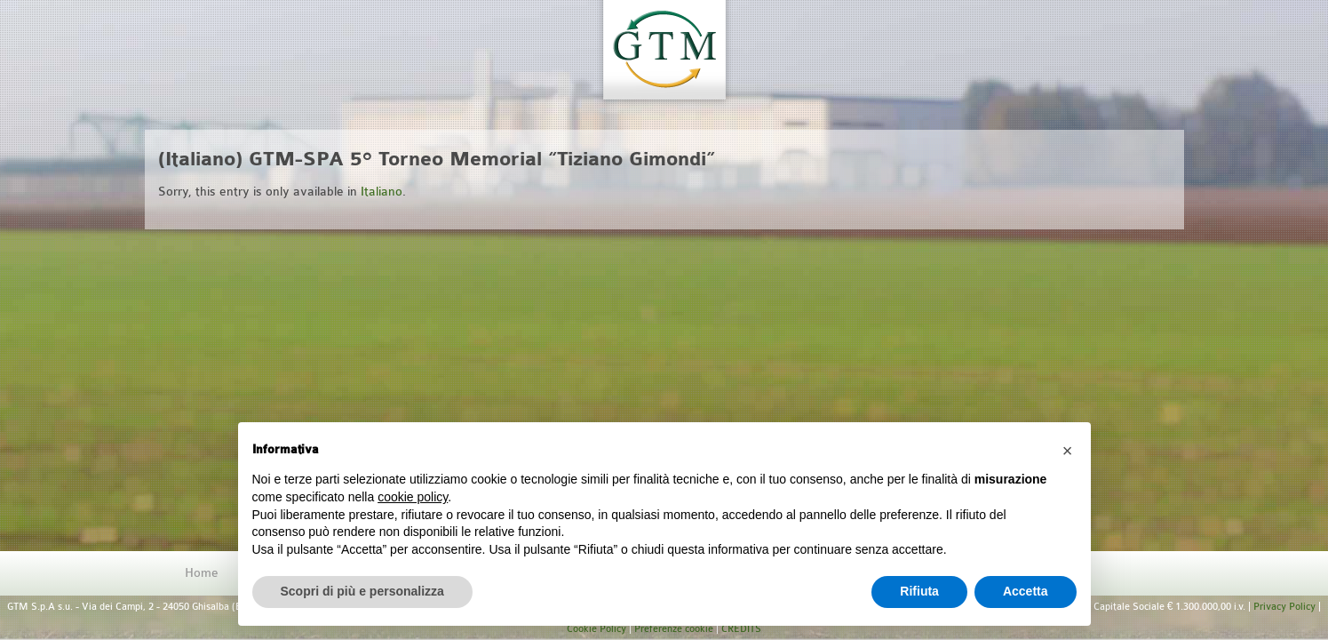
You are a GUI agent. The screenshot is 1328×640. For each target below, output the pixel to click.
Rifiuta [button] (919, 591)
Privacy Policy (1284, 606)
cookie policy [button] (413, 497)
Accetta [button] (1025, 591)
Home (202, 572)
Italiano (381, 191)
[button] (1068, 450)
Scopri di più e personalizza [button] (362, 591)
